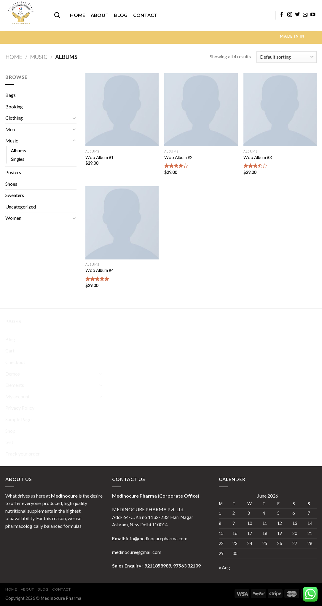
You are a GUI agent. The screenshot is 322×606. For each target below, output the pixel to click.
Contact (145, 15)
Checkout (15, 362)
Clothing (14, 118)
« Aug (224, 567)
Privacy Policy (19, 408)
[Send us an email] (305, 14)
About (100, 15)
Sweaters (14, 195)
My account (17, 396)
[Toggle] (74, 117)
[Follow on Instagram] (289, 14)
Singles (17, 159)
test (9, 442)
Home (77, 15)
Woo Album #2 (178, 157)
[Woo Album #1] (122, 109)
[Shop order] (286, 57)
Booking (14, 106)
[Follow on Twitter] (297, 14)
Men (10, 129)
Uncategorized (20, 206)
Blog (120, 15)
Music (38, 57)
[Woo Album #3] (280, 109)
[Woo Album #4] (122, 222)
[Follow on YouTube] (312, 14)
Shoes (11, 184)
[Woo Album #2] (200, 109)
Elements (14, 385)
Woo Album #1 (99, 157)
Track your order (22, 453)
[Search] (57, 15)
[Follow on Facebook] (281, 14)
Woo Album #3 (257, 157)
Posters (13, 172)
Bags (10, 95)
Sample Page (18, 419)
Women (13, 218)
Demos (12, 373)
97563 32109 (186, 565)
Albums (18, 150)
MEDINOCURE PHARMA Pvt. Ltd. (148, 509)
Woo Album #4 (99, 270)
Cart (10, 350)
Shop (10, 431)
